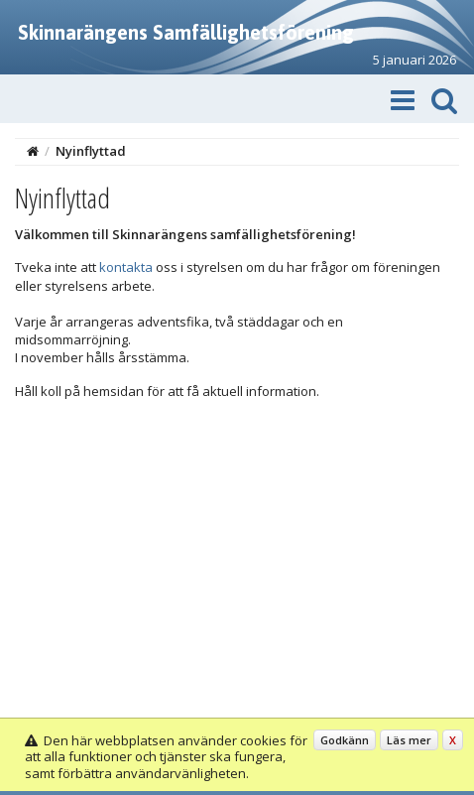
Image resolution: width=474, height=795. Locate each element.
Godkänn (344, 739)
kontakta (126, 267)
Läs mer (409, 739)
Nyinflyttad (91, 151)
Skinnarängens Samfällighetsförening (186, 32)
